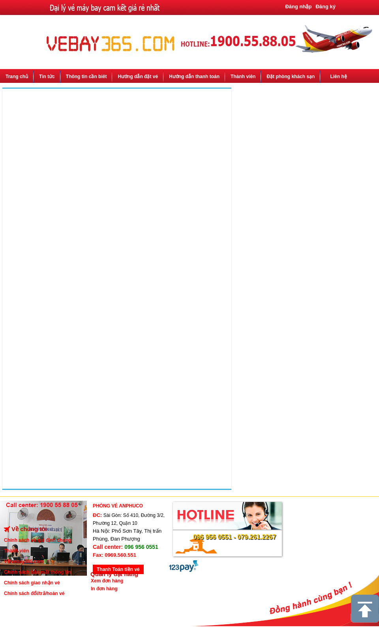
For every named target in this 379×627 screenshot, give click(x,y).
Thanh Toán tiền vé (118, 569)
